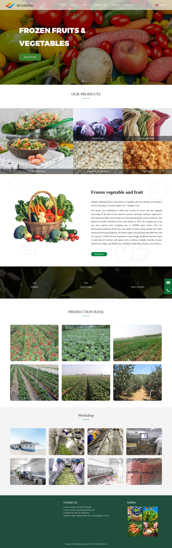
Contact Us (129, 5)
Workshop (115, 5)
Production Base (100, 5)
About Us (74, 5)
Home (62, 5)
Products (85, 5)
